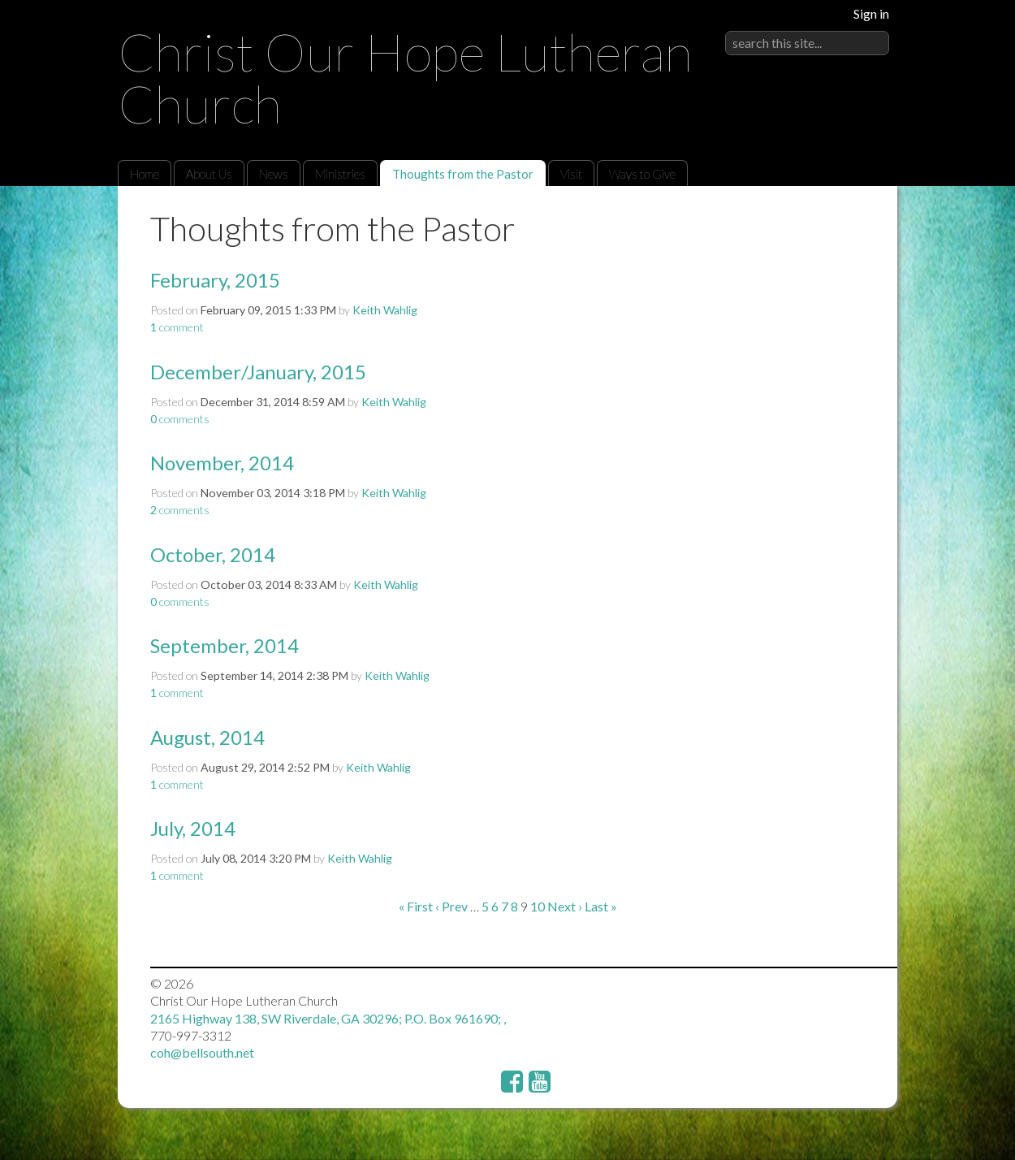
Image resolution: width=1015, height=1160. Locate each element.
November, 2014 (222, 462)
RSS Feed (853, 223)
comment (177, 327)
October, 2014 (212, 554)
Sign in (871, 13)
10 (537, 906)
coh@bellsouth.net (202, 1052)
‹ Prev (451, 906)
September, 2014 (224, 645)
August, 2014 (207, 737)
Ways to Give (642, 174)
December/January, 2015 (258, 371)
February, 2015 (215, 280)
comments (179, 419)
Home (144, 174)
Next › (564, 906)
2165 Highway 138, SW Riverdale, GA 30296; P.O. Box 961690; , (328, 1018)
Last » (601, 906)
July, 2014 (192, 828)
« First (416, 906)
